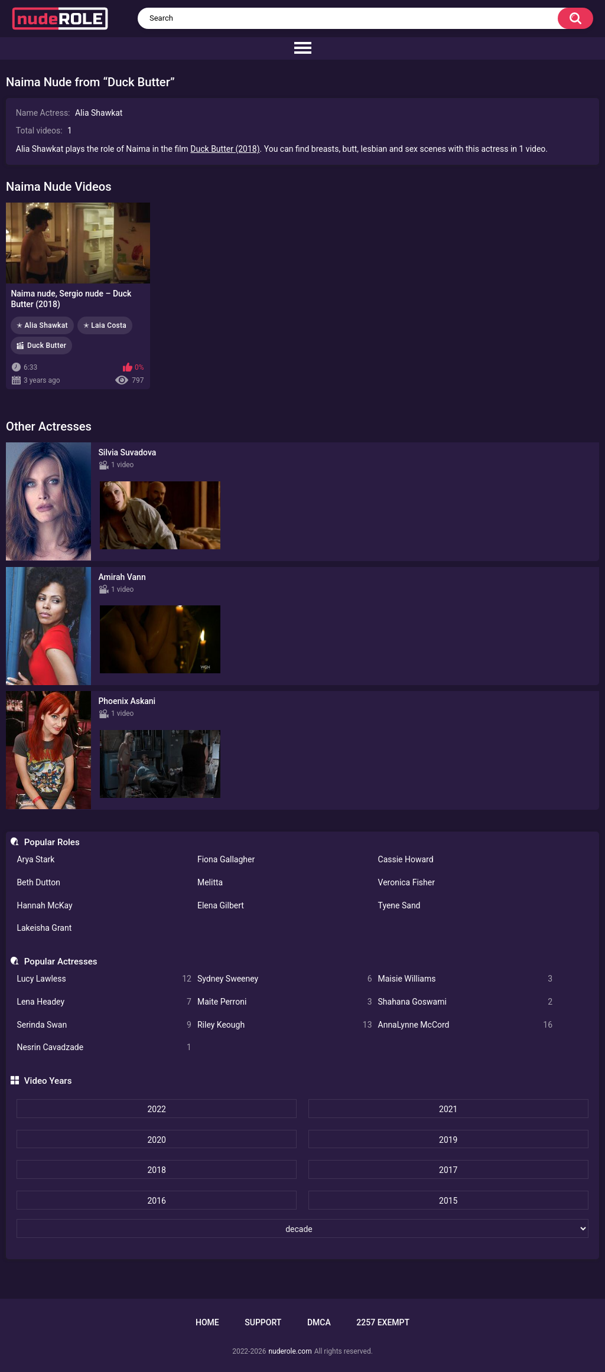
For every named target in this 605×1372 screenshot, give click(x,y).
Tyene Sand (399, 905)
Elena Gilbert (220, 905)
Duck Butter (46, 345)
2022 (156, 1109)
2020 (156, 1140)
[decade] (302, 1228)
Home (207, 1322)
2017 (448, 1170)
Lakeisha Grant (44, 928)
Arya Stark (35, 859)
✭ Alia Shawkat (42, 325)
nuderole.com (289, 1351)
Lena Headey (104, 1002)
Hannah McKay (44, 905)
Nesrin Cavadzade (104, 1047)
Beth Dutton (38, 882)
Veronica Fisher (406, 882)
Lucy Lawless (104, 979)
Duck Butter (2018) (224, 149)
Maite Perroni (284, 1002)
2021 (448, 1109)
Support (263, 1322)
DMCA (319, 1322)
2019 (448, 1140)
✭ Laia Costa (104, 325)
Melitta (210, 882)
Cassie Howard (406, 859)
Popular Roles (52, 842)
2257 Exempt (382, 1322)
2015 (448, 1200)
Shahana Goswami (465, 1002)
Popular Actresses (60, 961)
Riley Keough (284, 1025)
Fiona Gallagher (226, 859)
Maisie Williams (465, 979)
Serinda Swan (104, 1025)
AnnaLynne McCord (465, 1025)
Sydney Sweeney (284, 979)
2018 (156, 1170)
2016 (156, 1200)
